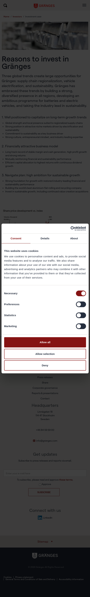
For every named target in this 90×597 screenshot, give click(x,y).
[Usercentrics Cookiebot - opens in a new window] (70, 228)
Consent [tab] (16, 238)
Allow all (45, 342)
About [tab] (74, 238)
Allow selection (45, 353)
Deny (45, 365)
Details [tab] (45, 238)
